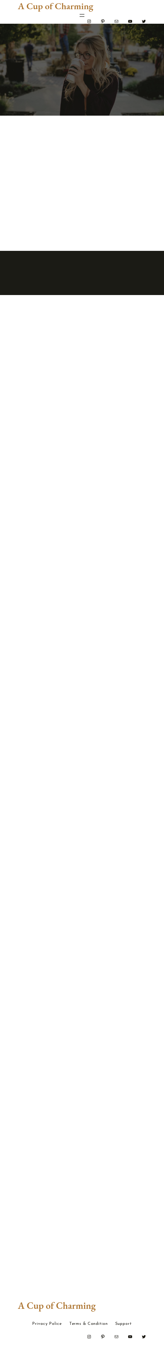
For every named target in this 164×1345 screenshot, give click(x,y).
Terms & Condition (88, 1324)
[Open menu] (82, 15)
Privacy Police (47, 1324)
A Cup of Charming (55, 6)
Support (123, 1324)
